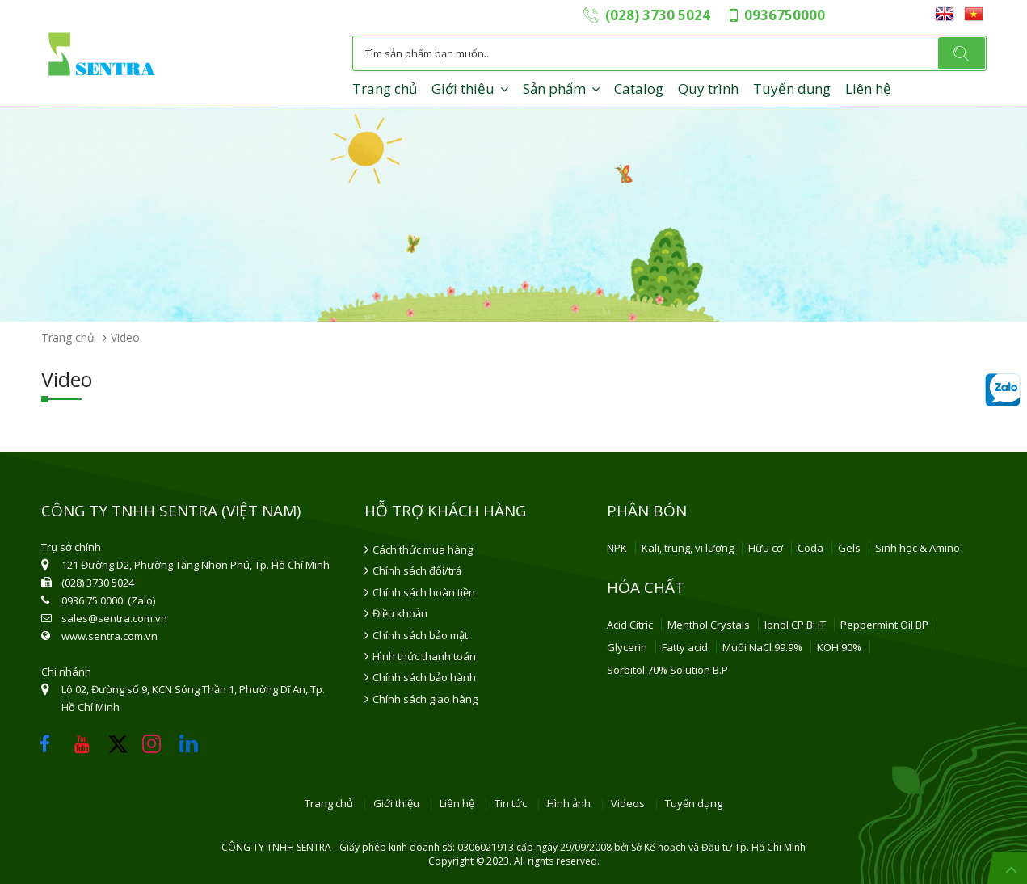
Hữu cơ (765, 547)
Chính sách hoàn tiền (423, 592)
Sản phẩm (554, 88)
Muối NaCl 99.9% (762, 647)
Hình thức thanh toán (424, 656)
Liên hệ (868, 88)
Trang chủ (384, 88)
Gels (849, 547)
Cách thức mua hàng (422, 549)
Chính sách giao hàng (425, 699)
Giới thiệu (463, 88)
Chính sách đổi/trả (416, 570)
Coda (810, 547)
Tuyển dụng (792, 88)
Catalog (638, 88)
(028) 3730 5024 (657, 15)
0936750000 (784, 15)
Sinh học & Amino (917, 547)
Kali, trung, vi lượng (688, 547)
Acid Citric (630, 624)
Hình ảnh (569, 804)
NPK (617, 547)
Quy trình (708, 88)
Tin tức (511, 804)
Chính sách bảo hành (424, 677)
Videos (628, 804)
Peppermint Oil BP (884, 624)
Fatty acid (685, 647)
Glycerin (627, 647)
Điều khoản (399, 613)
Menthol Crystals (708, 624)
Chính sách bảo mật (420, 635)
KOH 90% (839, 647)
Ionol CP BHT (795, 624)
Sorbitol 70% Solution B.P (667, 669)
